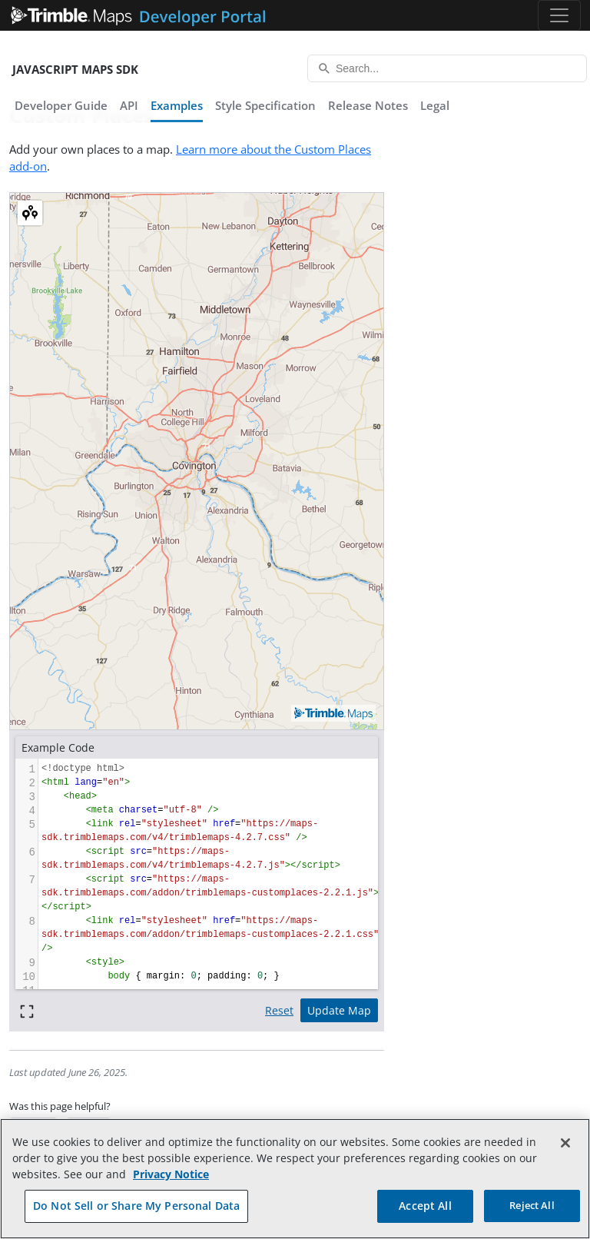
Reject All (531, 1205)
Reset (279, 1010)
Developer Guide (61, 105)
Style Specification (265, 105)
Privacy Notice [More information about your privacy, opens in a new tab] (171, 1174)
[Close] (565, 1143)
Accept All (425, 1205)
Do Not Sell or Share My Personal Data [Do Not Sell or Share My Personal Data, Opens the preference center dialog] (136, 1205)
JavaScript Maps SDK (75, 69)
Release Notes (368, 105)
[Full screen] (27, 1010)
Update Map (339, 1010)
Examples (177, 105)
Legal (434, 105)
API (129, 105)
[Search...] (447, 68)
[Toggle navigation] (559, 15)
